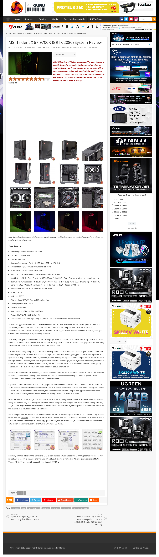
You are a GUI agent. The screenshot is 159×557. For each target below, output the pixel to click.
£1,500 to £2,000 (120, 209)
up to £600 (118, 199)
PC (90, 47)
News (17, 19)
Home (8, 19)
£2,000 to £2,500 (120, 212)
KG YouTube (96, 19)
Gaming (43, 19)
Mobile (55, 19)
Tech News (17, 33)
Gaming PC (84, 47)
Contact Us (137, 548)
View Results (131, 228)
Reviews (29, 19)
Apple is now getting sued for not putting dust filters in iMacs (25, 517)
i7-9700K (16, 508)
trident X (66, 508)
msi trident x (34, 508)
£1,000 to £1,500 (120, 205)
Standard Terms (58, 548)
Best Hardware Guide (74, 19)
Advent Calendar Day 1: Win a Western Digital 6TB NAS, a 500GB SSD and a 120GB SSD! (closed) (87, 519)
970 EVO (24, 417)
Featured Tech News (33, 33)
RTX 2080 (55, 508)
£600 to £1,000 (120, 202)
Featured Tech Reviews (71, 47)
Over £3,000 (119, 218)
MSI (23, 508)
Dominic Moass (16, 47)
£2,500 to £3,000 (120, 215)
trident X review (81, 508)
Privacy (146, 548)
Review (46, 508)
